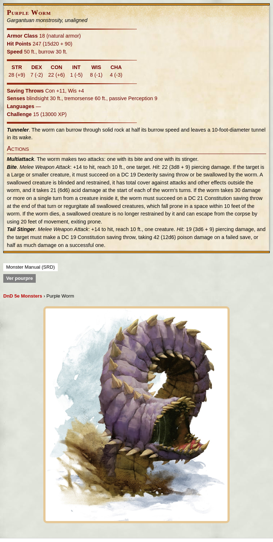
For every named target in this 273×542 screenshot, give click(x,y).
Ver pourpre (19, 278)
